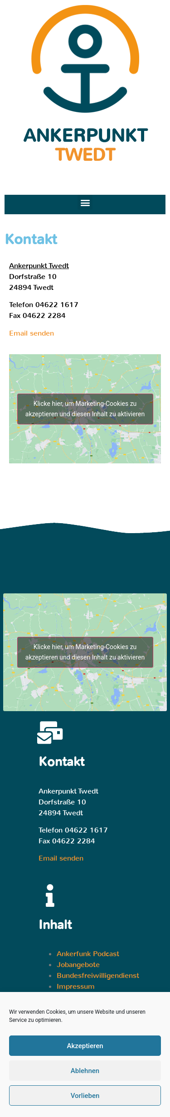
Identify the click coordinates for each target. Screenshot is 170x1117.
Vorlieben (85, 1099)
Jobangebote (78, 964)
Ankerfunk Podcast (88, 953)
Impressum (76, 986)
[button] (85, 202)
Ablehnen (85, 1074)
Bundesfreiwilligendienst (98, 975)
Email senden (31, 333)
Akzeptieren (85, 1049)
